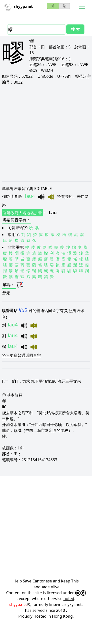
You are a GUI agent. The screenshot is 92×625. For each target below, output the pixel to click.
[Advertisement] (46, 133)
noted (68, 598)
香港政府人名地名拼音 (22, 212)
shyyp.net (18, 604)
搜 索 (75, 29)
